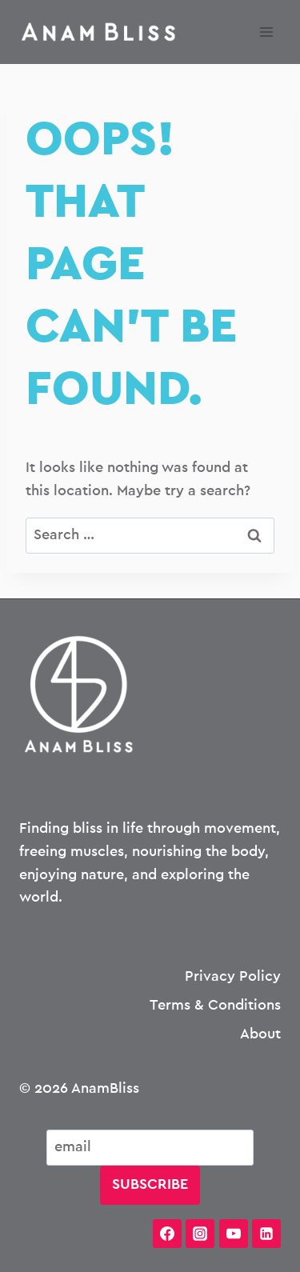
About (260, 1034)
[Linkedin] (266, 1233)
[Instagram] (200, 1233)
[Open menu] (266, 31)
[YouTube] (233, 1233)
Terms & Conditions (215, 1005)
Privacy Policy (233, 977)
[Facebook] (167, 1233)
